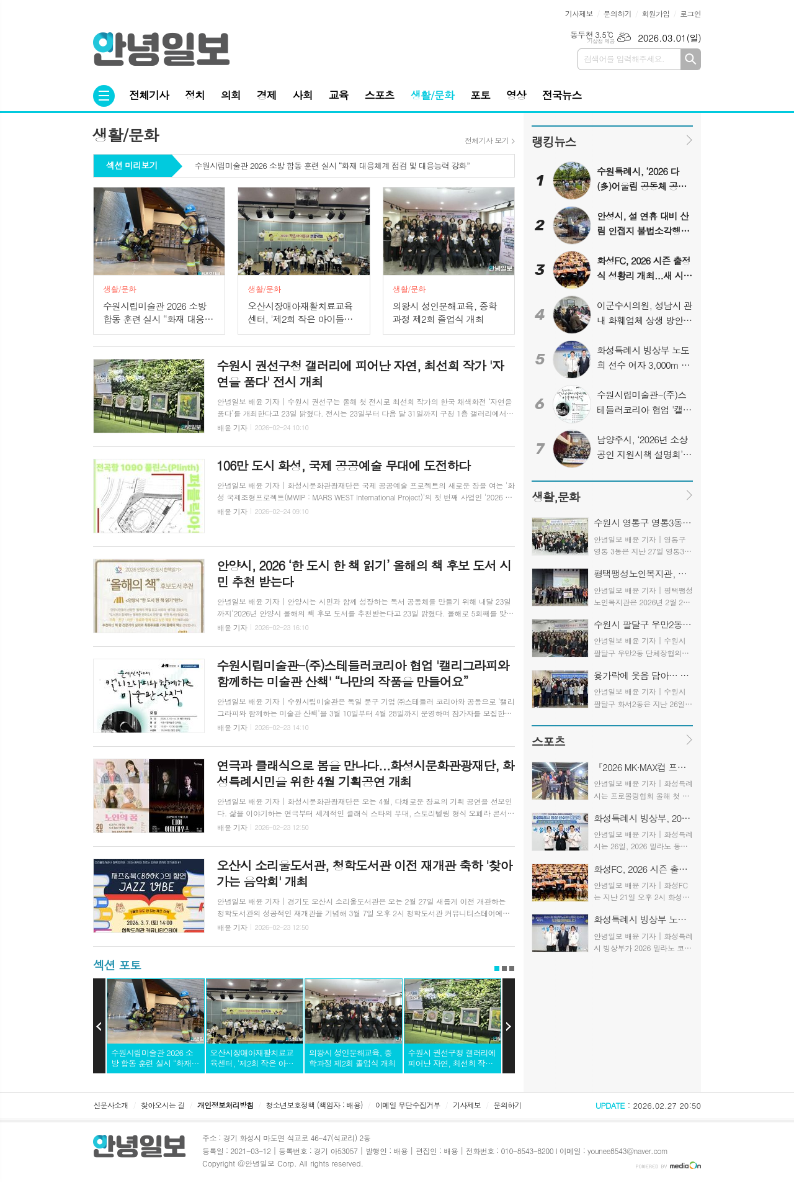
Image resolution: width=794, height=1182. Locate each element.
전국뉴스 (562, 95)
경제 (267, 95)
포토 (480, 95)
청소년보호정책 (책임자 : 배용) (314, 1104)
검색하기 (690, 59)
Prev (99, 1026)
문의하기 (617, 13)
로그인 (690, 13)
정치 (195, 95)
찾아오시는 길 (163, 1104)
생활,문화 (555, 496)
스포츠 (380, 95)
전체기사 (149, 95)
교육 (339, 95)
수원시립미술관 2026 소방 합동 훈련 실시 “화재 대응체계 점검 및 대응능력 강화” (332, 166)
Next (508, 1026)
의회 (231, 95)
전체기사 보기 (487, 140)
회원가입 (655, 13)
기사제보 (579, 13)
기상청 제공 (601, 41)
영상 (516, 95)
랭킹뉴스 (554, 141)
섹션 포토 (117, 964)
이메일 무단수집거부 (407, 1104)
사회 (303, 95)
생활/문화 (432, 95)
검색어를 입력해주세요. (624, 59)
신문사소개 (110, 1104)
